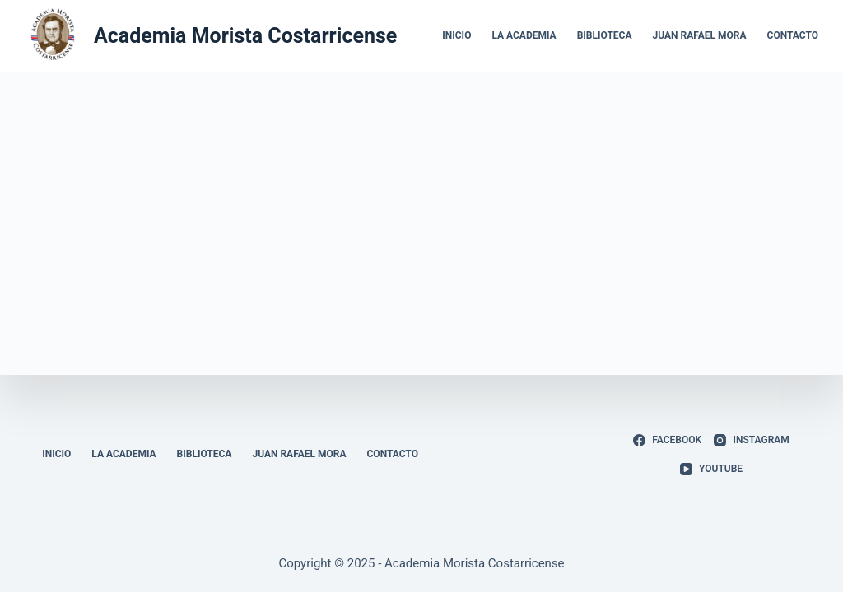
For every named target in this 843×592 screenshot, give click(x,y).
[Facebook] (667, 440)
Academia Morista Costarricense (245, 36)
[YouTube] (711, 469)
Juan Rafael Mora (700, 35)
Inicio (456, 35)
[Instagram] (751, 440)
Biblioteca (604, 35)
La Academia (523, 35)
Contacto (792, 35)
